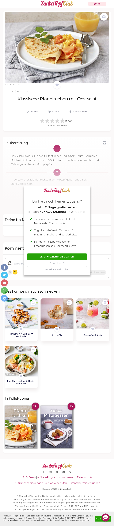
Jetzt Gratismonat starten (57, 257)
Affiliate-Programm (48, 477)
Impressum (68, 477)
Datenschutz (84, 477)
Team (32, 477)
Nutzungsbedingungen (29, 483)
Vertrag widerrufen (56, 483)
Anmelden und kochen (57, 269)
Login (97, 4)
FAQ (25, 477)
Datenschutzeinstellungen (84, 483)
